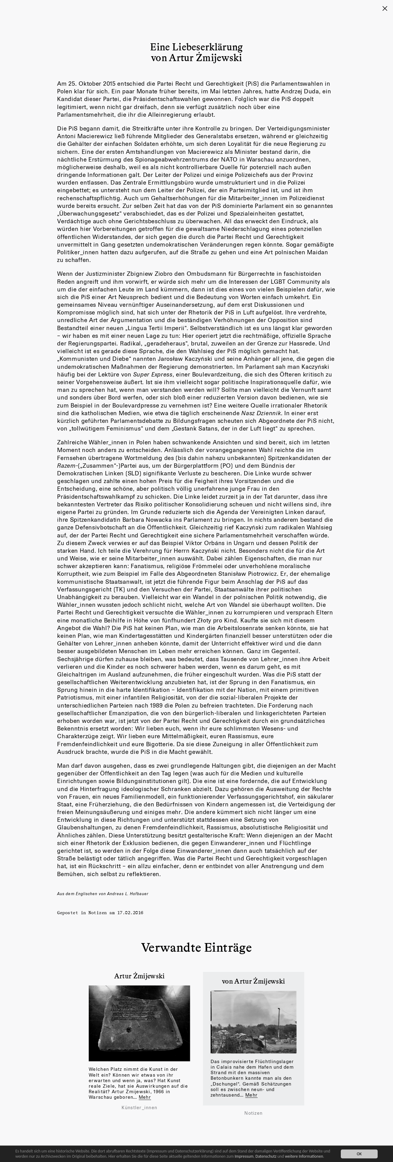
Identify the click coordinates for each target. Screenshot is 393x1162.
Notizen (97, 912)
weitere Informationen (304, 1156)
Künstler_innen (139, 1107)
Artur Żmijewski (139, 976)
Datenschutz (265, 1156)
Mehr (145, 1097)
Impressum (244, 1156)
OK (359, 1153)
